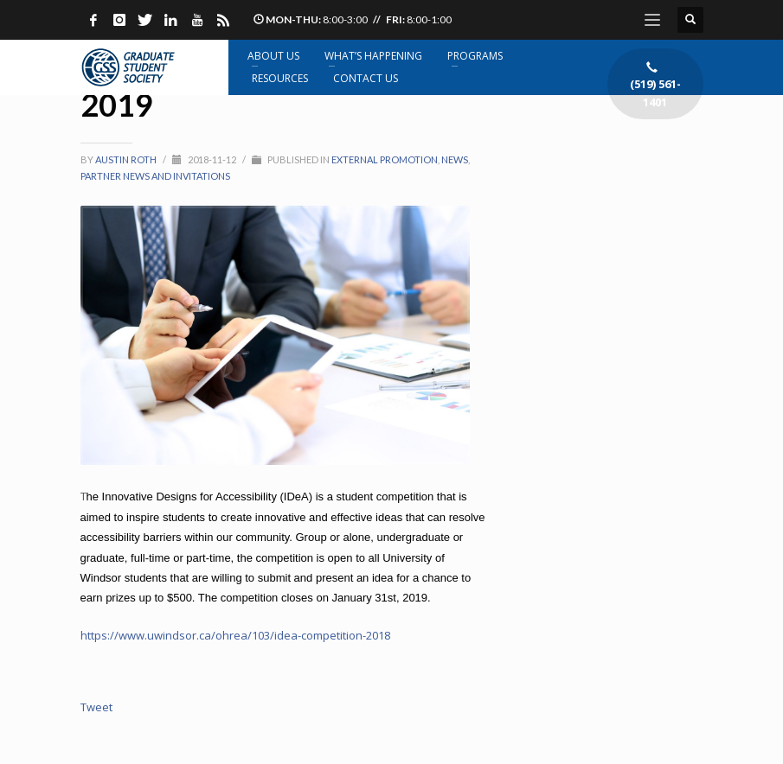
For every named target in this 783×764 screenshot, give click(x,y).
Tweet (96, 707)
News (454, 159)
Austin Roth (126, 159)
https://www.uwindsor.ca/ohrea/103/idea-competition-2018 (235, 635)
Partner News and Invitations (155, 175)
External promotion (384, 159)
